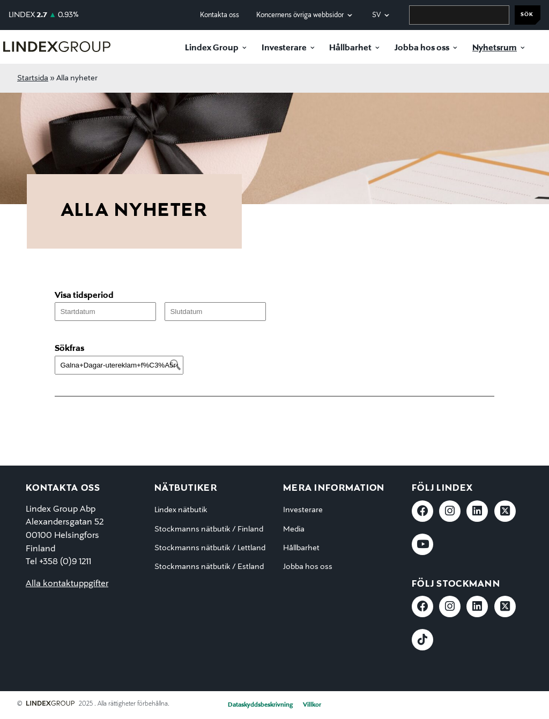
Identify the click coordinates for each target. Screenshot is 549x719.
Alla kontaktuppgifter (67, 584)
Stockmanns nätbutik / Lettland (209, 548)
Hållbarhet (350, 48)
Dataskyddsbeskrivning (260, 705)
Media (294, 529)
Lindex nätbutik (180, 510)
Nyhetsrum (494, 48)
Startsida (32, 78)
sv (376, 15)
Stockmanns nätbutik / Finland (208, 529)
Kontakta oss (219, 15)
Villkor (312, 705)
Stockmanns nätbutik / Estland (209, 567)
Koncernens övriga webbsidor (300, 15)
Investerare (284, 48)
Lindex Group (212, 48)
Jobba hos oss (422, 48)
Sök (527, 15)
